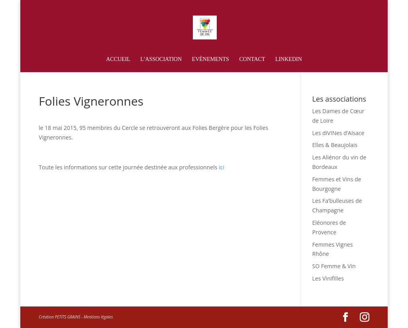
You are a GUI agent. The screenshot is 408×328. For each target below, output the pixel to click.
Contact (252, 59)
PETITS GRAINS (67, 317)
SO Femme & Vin (334, 266)
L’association (161, 59)
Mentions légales (98, 317)
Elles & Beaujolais (335, 145)
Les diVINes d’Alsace (338, 133)
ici (220, 167)
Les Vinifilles (328, 278)
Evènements (210, 59)
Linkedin (288, 59)
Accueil (118, 59)
